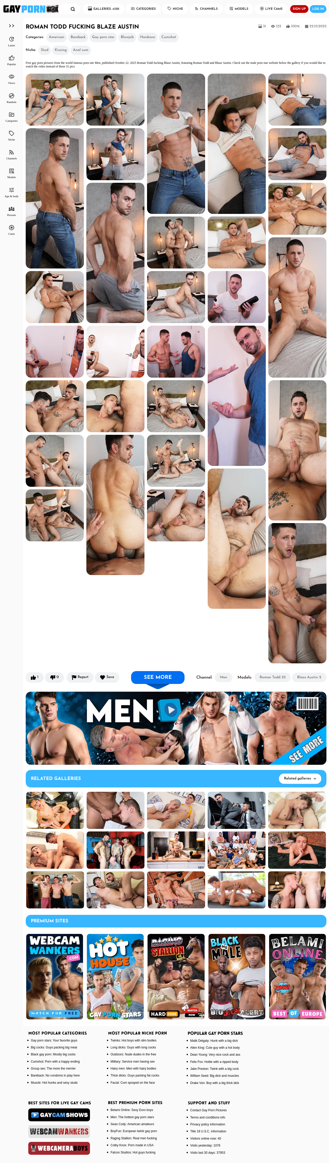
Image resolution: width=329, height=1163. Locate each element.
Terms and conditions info (207, 1117)
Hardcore (147, 37)
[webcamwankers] (59, 1131)
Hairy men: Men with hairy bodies (133, 1068)
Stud (44, 50)
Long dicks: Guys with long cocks (133, 1047)
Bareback (78, 37)
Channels (206, 8)
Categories (143, 8)
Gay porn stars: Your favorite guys (54, 1040)
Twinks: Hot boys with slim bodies (134, 1040)
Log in (318, 9)
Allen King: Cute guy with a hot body (215, 1047)
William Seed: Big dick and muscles (214, 1076)
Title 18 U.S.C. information (208, 1131)
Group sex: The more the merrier (53, 1068)
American (56, 37)
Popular (11, 60)
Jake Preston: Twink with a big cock (214, 1069)
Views (11, 79)
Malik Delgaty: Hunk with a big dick (214, 1041)
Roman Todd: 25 (273, 677)
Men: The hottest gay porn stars (132, 1117)
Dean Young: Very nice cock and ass (215, 1054)
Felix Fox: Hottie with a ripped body (214, 1062)
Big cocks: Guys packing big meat (54, 1047)
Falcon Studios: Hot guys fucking (133, 1152)
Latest (11, 41)
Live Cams (271, 8)
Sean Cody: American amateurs (132, 1124)
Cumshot (168, 37)
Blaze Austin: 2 (309, 677)
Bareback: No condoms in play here (55, 1075)
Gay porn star (103, 37)
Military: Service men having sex (133, 1061)
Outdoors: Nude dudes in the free (133, 1054)
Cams (11, 229)
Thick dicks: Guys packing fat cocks (135, 1075)
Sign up (299, 9)
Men (223, 677)
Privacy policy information (207, 1124)
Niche (175, 8)
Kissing (61, 50)
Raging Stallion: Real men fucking (134, 1138)
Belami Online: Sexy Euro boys (132, 1110)
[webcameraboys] (59, 1148)
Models (238, 8)
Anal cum (80, 50)
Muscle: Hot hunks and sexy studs (54, 1082)
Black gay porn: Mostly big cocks (53, 1054)
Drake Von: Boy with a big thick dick (214, 1083)
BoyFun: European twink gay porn (134, 1131)
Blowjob (127, 37)
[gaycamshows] (59, 1114)
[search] (73, 9)
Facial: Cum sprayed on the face (133, 1082)
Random (11, 98)
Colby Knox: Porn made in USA (132, 1145)
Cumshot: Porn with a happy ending (55, 1061)
